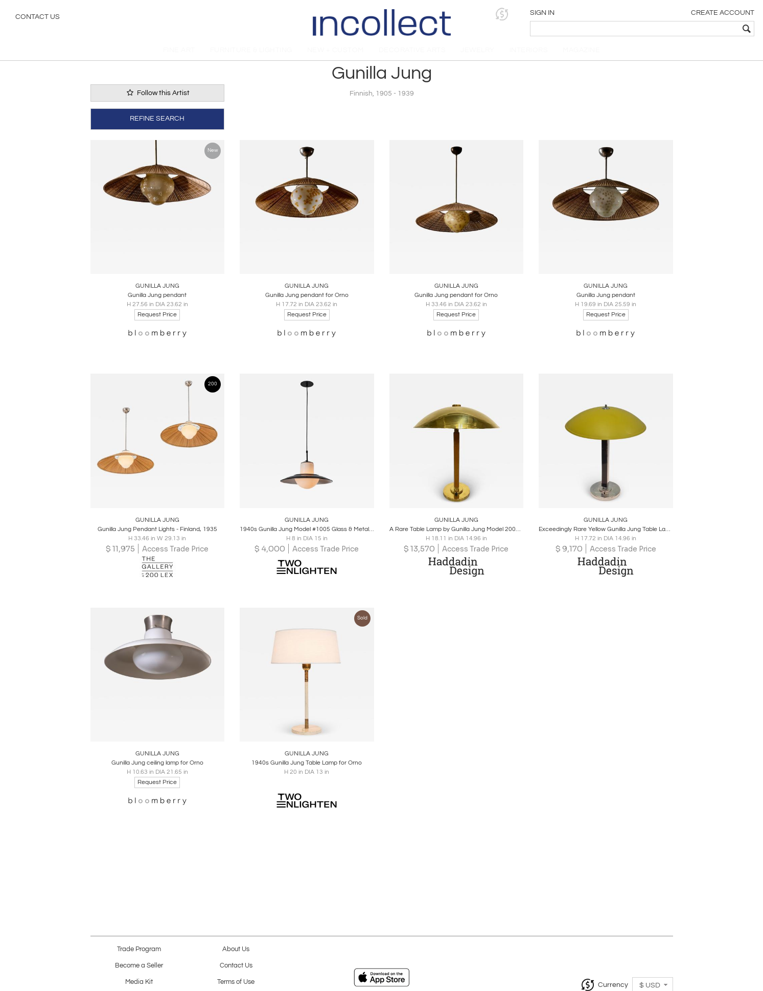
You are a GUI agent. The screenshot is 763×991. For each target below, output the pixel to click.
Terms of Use (236, 982)
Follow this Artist (157, 99)
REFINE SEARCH (157, 123)
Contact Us (37, 17)
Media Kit (139, 982)
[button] (597, 14)
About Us (235, 949)
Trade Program (139, 949)
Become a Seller (139, 965)
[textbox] (681, 28)
